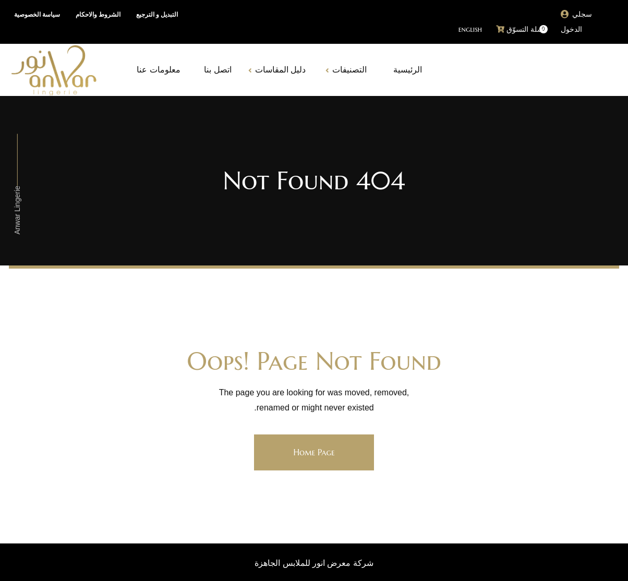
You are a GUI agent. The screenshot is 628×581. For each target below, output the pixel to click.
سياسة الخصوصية (37, 14)
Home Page (313, 452)
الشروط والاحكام (98, 14)
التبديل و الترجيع (157, 14)
